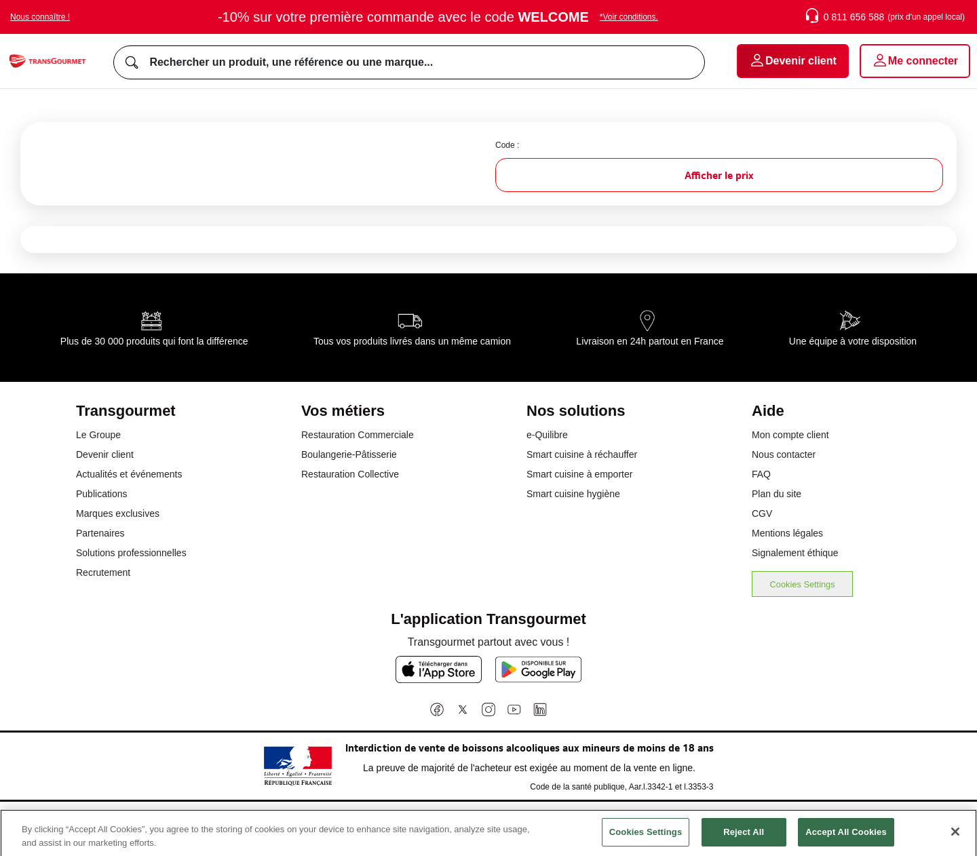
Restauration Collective (350, 474)
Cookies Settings (802, 584)
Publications (102, 493)
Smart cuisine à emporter (579, 474)
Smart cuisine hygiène (573, 493)
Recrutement (103, 572)
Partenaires (100, 533)
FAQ (761, 474)
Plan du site (776, 493)
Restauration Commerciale (357, 434)
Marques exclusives (117, 513)
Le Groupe (98, 434)
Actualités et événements (129, 474)
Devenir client (105, 454)
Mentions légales (787, 533)
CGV (762, 513)
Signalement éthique (795, 552)
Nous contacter (784, 454)
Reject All (743, 839)
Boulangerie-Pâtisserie (349, 454)
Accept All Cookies (846, 839)
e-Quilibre (547, 434)
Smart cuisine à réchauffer (581, 454)
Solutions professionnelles (131, 552)
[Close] (955, 840)
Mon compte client (790, 434)
